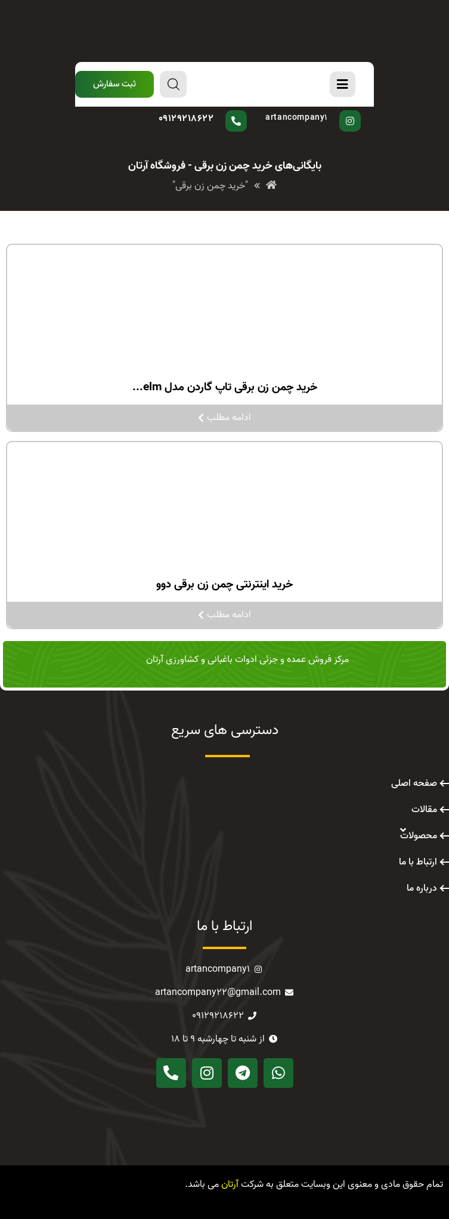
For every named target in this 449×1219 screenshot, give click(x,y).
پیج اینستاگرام (309, 110)
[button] (114, 84)
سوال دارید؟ (212, 110)
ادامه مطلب (224, 417)
